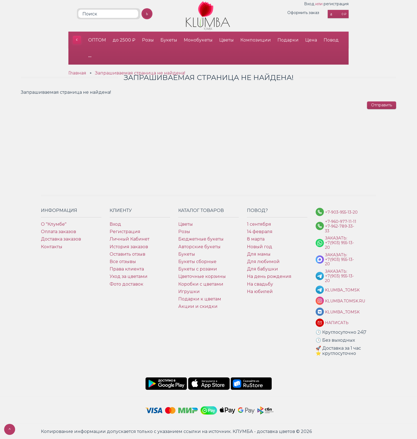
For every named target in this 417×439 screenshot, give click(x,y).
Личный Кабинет (129, 239)
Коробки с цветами (200, 284)
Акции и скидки (198, 306)
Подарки (288, 40)
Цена (311, 40)
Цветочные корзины (202, 276)
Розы (148, 40)
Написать (337, 323)
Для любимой (263, 261)
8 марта (256, 239)
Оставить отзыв (127, 254)
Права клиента (127, 269)
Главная (77, 73)
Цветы (226, 40)
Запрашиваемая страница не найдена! (140, 73)
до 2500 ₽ (124, 40)
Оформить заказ (303, 12)
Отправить (381, 105)
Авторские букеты (199, 246)
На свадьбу (260, 284)
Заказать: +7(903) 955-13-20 (339, 243)
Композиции (255, 40)
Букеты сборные (197, 261)
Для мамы (259, 254)
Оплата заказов (58, 231)
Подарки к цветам (199, 299)
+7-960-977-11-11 (340, 221)
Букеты (168, 40)
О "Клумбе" (53, 224)
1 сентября (259, 224)
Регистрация (125, 231)
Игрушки (189, 291)
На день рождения (269, 276)
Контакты (51, 246)
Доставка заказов (61, 239)
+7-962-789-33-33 (339, 228)
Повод (331, 40)
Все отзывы (123, 261)
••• (89, 56)
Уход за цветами (129, 276)
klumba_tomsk (341, 312)
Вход (309, 3)
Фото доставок (126, 284)
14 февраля (260, 231)
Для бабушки (262, 269)
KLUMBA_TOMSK (341, 290)
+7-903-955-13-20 (341, 212)
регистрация (336, 3)
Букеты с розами (197, 269)
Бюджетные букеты (201, 239)
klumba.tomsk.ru (341, 301)
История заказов (129, 246)
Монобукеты (198, 40)
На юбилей (260, 291)
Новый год (259, 246)
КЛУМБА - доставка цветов (77, 40)
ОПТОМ (97, 40)
